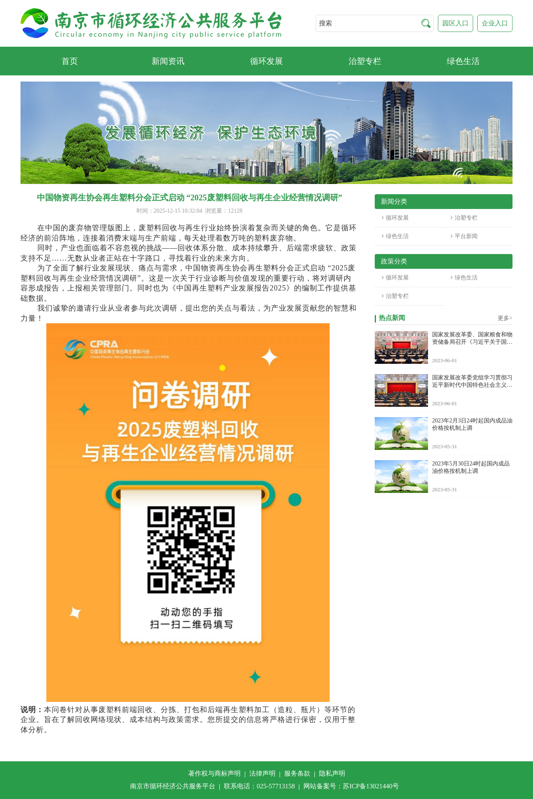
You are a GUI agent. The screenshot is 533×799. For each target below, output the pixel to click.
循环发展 (395, 218)
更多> (505, 318)
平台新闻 (464, 236)
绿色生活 (395, 236)
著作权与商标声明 (214, 773)
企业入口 (495, 23)
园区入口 (455, 23)
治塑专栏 (464, 218)
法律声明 (262, 773)
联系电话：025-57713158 (259, 786)
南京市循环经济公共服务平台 (172, 786)
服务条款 (297, 773)
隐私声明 (332, 773)
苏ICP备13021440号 (371, 786)
